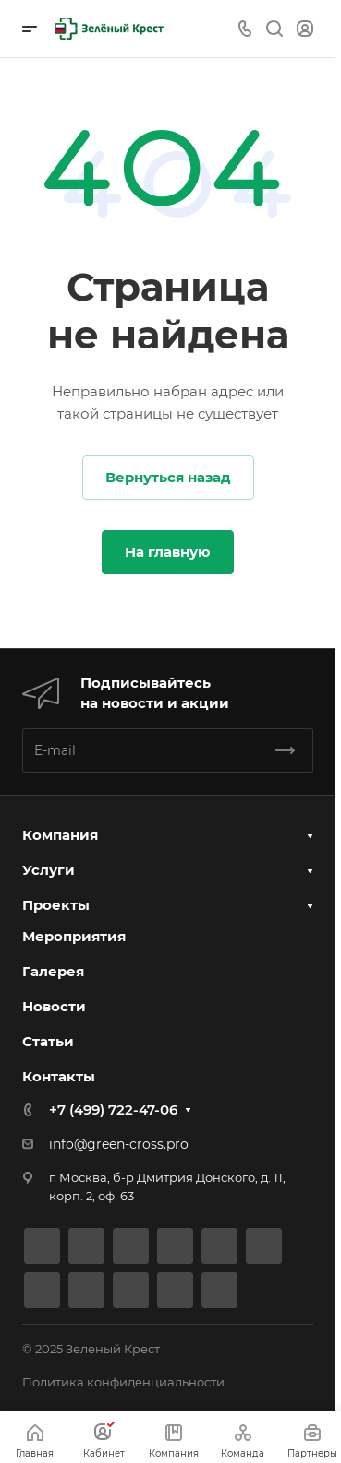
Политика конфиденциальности (123, 1382)
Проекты (56, 905)
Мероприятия (74, 936)
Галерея (53, 971)
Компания (60, 835)
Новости (54, 1006)
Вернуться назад (168, 477)
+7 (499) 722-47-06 (113, 1109)
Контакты (58, 1076)
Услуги (48, 870)
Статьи (48, 1041)
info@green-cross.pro (119, 1144)
